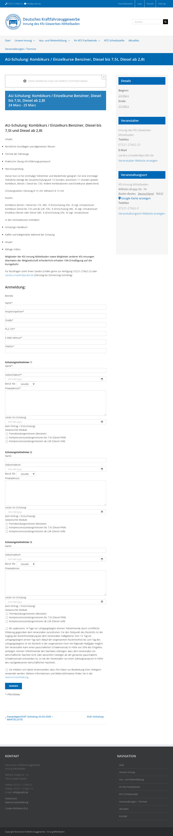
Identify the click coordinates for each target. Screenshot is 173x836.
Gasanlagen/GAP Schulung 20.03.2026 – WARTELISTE (30, 718)
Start (121, 765)
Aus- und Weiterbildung (131, 779)
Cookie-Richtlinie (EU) (16, 808)
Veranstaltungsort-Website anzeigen (141, 213)
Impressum (11, 798)
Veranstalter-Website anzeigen (138, 160)
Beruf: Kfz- (20, 383)
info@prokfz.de (34, 3)
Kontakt (123, 816)
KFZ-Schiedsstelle (128, 794)
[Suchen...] (147, 21)
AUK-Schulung (95, 716)
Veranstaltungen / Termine (133, 801)
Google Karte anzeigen (136, 198)
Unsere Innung (127, 772)
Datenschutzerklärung (16, 677)
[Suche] (165, 21)
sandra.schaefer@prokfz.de (19, 275)
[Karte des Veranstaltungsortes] (141, 246)
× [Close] (104, 77)
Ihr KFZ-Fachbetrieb (129, 786)
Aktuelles (124, 808)
